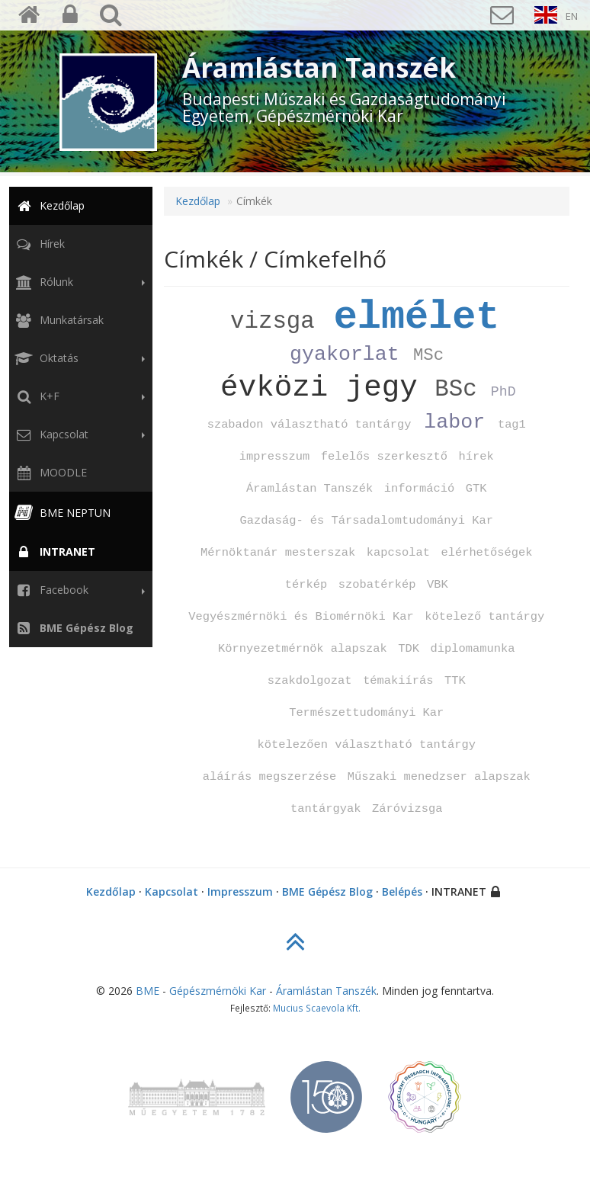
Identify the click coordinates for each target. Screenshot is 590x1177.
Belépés (402, 891)
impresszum (274, 456)
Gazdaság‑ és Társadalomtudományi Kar (367, 521)
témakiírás (398, 681)
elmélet (417, 317)
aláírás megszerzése (269, 777)
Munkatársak (57, 320)
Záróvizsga (407, 809)
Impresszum (240, 891)
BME (147, 990)
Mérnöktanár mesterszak (277, 553)
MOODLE (49, 472)
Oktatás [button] (78, 358)
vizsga (272, 321)
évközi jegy (319, 387)
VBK (437, 585)
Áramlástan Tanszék (309, 488)
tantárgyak (325, 809)
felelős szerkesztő (384, 456)
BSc (455, 389)
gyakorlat (344, 354)
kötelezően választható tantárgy (367, 745)
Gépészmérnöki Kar (217, 990)
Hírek (38, 243)
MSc (428, 355)
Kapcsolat (171, 891)
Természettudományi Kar (366, 713)
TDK (408, 649)
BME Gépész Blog (327, 891)
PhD (503, 391)
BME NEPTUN (61, 512)
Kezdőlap (48, 205)
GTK (476, 488)
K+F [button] (78, 396)
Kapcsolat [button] (78, 434)
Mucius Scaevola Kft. (317, 1008)
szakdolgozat (310, 681)
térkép (306, 585)
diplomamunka (473, 649)
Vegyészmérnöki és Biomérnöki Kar (301, 617)
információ (419, 488)
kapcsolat (398, 553)
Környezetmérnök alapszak (302, 649)
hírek (476, 456)
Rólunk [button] (78, 282)
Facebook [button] (78, 590)
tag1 (512, 424)
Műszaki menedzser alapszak (439, 777)
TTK (455, 681)
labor (454, 422)
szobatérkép (377, 585)
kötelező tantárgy (484, 617)
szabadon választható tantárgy (309, 424)
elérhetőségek (486, 553)
